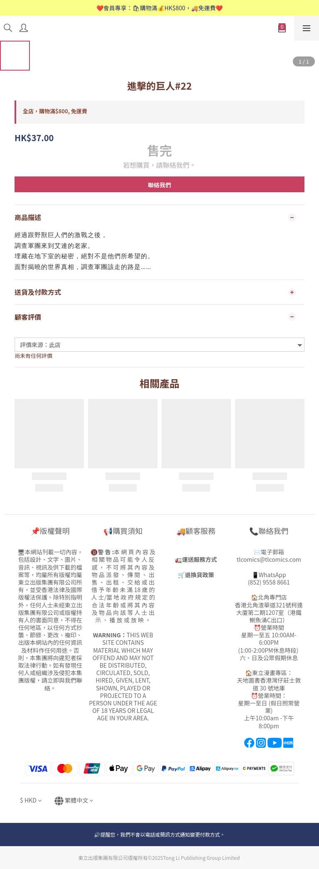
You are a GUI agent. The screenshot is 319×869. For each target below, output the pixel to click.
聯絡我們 (159, 185)
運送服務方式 (199, 559)
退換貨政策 (199, 574)
